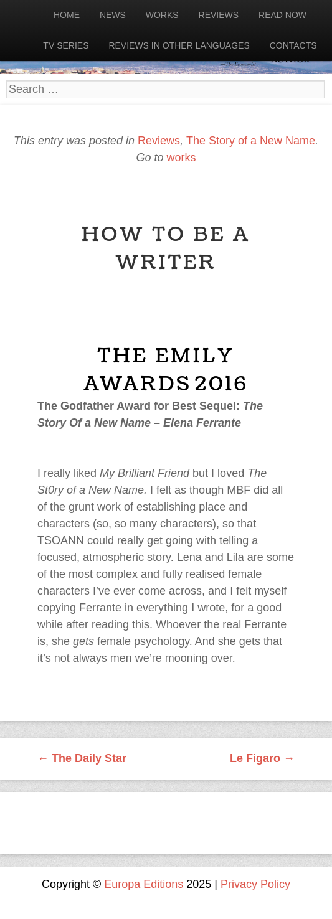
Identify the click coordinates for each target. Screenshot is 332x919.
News (113, 15)
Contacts (293, 45)
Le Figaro (262, 758)
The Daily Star (81, 758)
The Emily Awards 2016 (165, 370)
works (181, 157)
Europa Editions (143, 884)
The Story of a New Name (250, 140)
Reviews (219, 15)
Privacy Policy (255, 884)
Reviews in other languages (178, 45)
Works (162, 15)
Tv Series (65, 45)
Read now (282, 15)
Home (67, 15)
